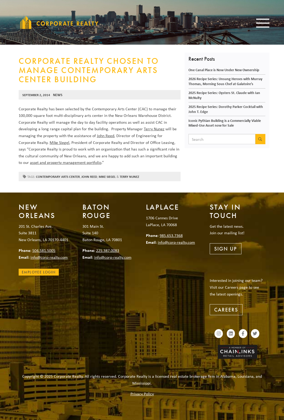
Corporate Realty (59, 22)
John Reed (105, 135)
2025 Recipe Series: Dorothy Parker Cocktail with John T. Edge (225, 109)
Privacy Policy (142, 394)
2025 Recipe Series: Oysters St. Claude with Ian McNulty (224, 95)
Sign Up (225, 248)
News (57, 94)
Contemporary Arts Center (58, 176)
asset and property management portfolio (65, 162)
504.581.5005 (43, 250)
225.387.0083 (107, 250)
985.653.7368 (171, 235)
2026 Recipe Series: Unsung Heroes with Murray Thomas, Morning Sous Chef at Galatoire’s (225, 81)
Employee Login (39, 272)
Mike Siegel (59, 142)
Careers (226, 309)
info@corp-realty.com (49, 257)
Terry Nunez (154, 129)
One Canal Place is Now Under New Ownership (223, 69)
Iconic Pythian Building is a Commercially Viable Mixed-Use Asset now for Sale (224, 123)
